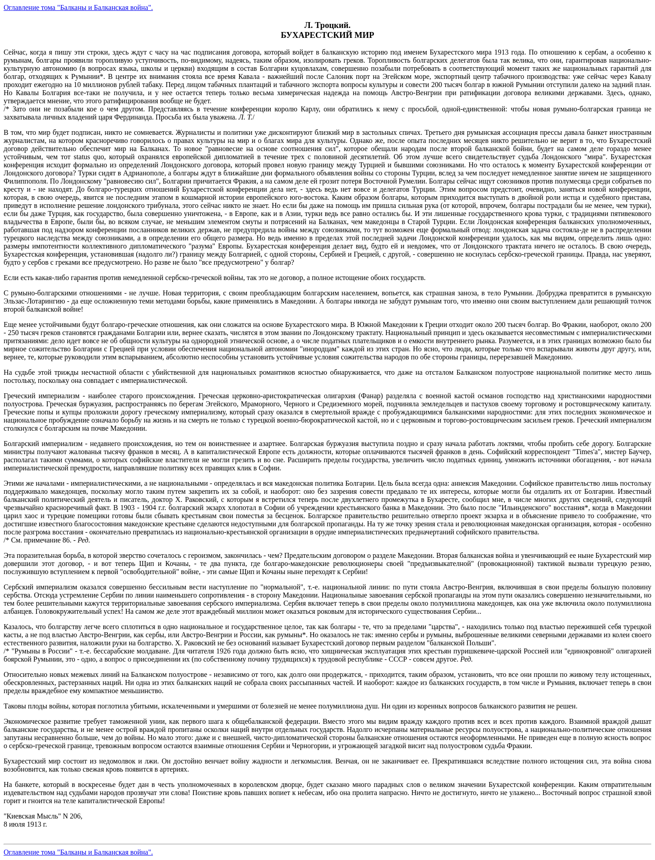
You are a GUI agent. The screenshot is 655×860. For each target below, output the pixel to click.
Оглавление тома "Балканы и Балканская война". (78, 7)
